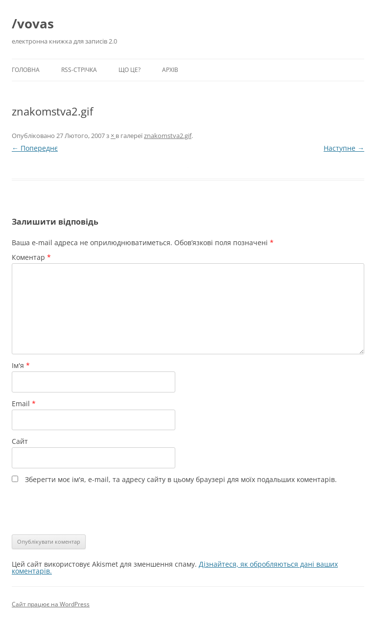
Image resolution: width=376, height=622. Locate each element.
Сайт (20, 441)
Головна (26, 70)
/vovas (33, 23)
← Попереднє (35, 148)
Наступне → (344, 148)
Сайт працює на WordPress (51, 604)
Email (24, 403)
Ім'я (21, 365)
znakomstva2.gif (167, 135)
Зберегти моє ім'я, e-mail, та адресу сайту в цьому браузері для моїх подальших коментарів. (181, 479)
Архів (170, 70)
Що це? (129, 70)
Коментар (31, 257)
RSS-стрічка (79, 70)
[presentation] (79, 508)
